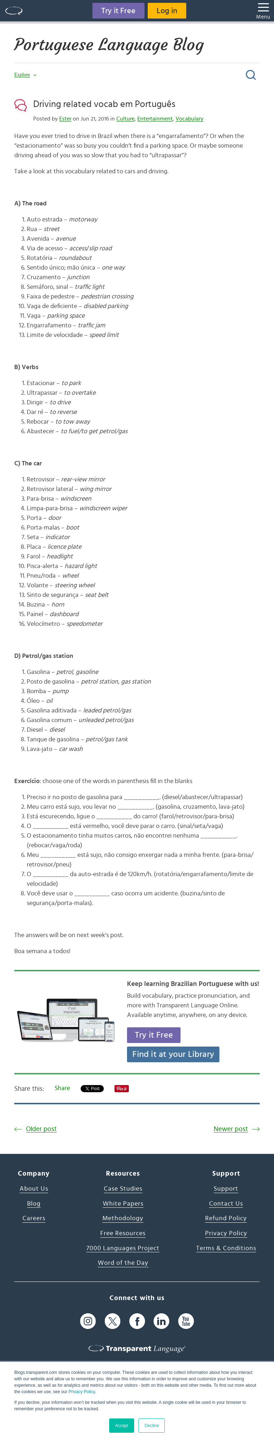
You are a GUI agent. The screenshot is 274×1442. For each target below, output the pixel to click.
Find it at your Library (173, 1054)
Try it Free (118, 11)
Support (226, 1189)
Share (62, 1088)
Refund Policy (226, 1218)
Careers (33, 1218)
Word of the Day (123, 1263)
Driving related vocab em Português (104, 104)
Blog (34, 1204)
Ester (65, 119)
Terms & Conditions (226, 1248)
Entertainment (155, 119)
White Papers (123, 1204)
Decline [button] (151, 1425)
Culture (125, 119)
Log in (167, 11)
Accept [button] (121, 1425)
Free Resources (123, 1233)
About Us (34, 1189)
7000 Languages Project (122, 1248)
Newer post (231, 1129)
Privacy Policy (81, 1391)
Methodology (122, 1218)
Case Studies (123, 1189)
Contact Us (226, 1204)
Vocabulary (189, 119)
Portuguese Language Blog (109, 44)
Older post (41, 1129)
